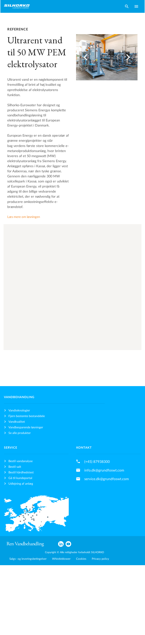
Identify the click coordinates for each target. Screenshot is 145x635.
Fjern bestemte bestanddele (26, 416)
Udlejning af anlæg (20, 483)
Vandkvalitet (16, 421)
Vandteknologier (19, 410)
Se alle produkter (19, 433)
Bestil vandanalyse (20, 461)
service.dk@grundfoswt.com (106, 479)
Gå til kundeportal (20, 478)
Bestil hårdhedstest (21, 472)
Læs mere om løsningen (23, 216)
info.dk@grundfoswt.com (104, 470)
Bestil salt (14, 466)
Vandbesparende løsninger (25, 427)
